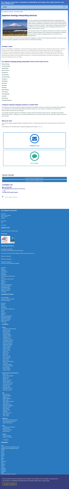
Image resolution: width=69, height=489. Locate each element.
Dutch (2, 457)
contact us (40, 126)
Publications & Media (5, 286)
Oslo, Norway (6, 358)
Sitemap (3, 218)
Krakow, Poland (6, 348)
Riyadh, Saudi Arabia (7, 422)
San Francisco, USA (7, 384)
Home (5, 7)
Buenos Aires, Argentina (8, 375)
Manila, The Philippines (8, 405)
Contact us (3, 213)
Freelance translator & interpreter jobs (9, 231)
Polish (2, 472)
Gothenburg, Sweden (7, 344)
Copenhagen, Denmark (8, 340)
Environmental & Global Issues (8, 276)
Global (4, 225)
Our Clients (3, 221)
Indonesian (3, 461)
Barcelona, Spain (6, 330)
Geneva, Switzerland (7, 343)
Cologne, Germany (7, 338)
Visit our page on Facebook (9, 197)
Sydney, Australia (6, 435)
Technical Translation (5, 300)
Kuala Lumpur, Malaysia (8, 401)
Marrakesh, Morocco (7, 429)
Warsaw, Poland (6, 370)
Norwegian (3, 471)
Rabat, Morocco (6, 431)
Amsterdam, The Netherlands (9, 328)
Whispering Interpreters (6, 259)
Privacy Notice (4, 216)
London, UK (5, 351)
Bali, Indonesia (6, 394)
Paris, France (6, 360)
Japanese (3, 464)
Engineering (3, 274)
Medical (2, 283)
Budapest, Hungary (7, 335)
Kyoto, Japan (6, 402)
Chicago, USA (6, 377)
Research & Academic (6, 289)
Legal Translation (5, 297)
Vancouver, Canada (7, 390)
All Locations (5, 439)
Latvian (2, 466)
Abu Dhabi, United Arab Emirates (10, 419)
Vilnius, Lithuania (6, 368)
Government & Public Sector (7, 279)
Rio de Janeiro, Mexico (8, 382)
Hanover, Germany (7, 345)
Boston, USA (6, 374)
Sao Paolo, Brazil (6, 387)
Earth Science (4, 271)
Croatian (3, 449)
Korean (2, 465)
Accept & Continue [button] (9, 484)
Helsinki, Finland (6, 347)
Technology (3, 291)
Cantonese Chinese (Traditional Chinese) (10, 447)
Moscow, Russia (6, 355)
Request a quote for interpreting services (34, 178)
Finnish (2, 458)
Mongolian (3, 469)
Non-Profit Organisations (6, 284)
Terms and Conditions (6, 215)
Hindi (2, 459)
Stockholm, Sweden (7, 364)
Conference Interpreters (6, 261)
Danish (2, 455)
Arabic (2, 445)
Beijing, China (6, 397)
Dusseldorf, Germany (7, 341)
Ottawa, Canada (6, 381)
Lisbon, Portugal (6, 350)
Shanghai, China (6, 410)
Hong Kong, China (7, 404)
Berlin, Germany (6, 331)
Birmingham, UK (6, 333)
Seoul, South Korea (7, 412)
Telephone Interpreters (6, 256)
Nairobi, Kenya (6, 428)
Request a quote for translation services (34, 180)
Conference (3, 270)
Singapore (5, 411)
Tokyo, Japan (6, 415)
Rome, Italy (5, 363)
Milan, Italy (5, 354)
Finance (3, 277)
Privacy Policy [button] (46, 480)
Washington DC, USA (7, 388)
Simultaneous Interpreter (6, 249)
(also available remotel (17, 253)
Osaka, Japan (6, 408)
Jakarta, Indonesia (7, 398)
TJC (2, 225)
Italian (2, 462)
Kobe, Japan (5, 400)
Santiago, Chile (6, 385)
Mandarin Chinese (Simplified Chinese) (9, 448)
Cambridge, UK (6, 337)
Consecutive (4, 253)
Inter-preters (9, 253)
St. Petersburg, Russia (8, 365)
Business (3, 269)
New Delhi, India (6, 407)
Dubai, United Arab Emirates (9, 421)
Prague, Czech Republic (8, 361)
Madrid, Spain (6, 353)
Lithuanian (3, 468)
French (2, 452)
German (3, 454)
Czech (2, 451)
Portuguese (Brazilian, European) (8, 474)
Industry (3, 280)
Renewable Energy (5, 287)
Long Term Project (5, 299)
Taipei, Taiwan (6, 414)
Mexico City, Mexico (7, 380)
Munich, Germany (7, 357)
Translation (11, 299)
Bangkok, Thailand (7, 395)
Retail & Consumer (5, 290)
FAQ (2, 222)
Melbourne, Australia (7, 437)
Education (3, 273)
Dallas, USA (5, 378)
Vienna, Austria (6, 367)
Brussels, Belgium (7, 334)
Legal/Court (3, 281)
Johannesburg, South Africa (9, 427)
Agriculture (3, 267)
